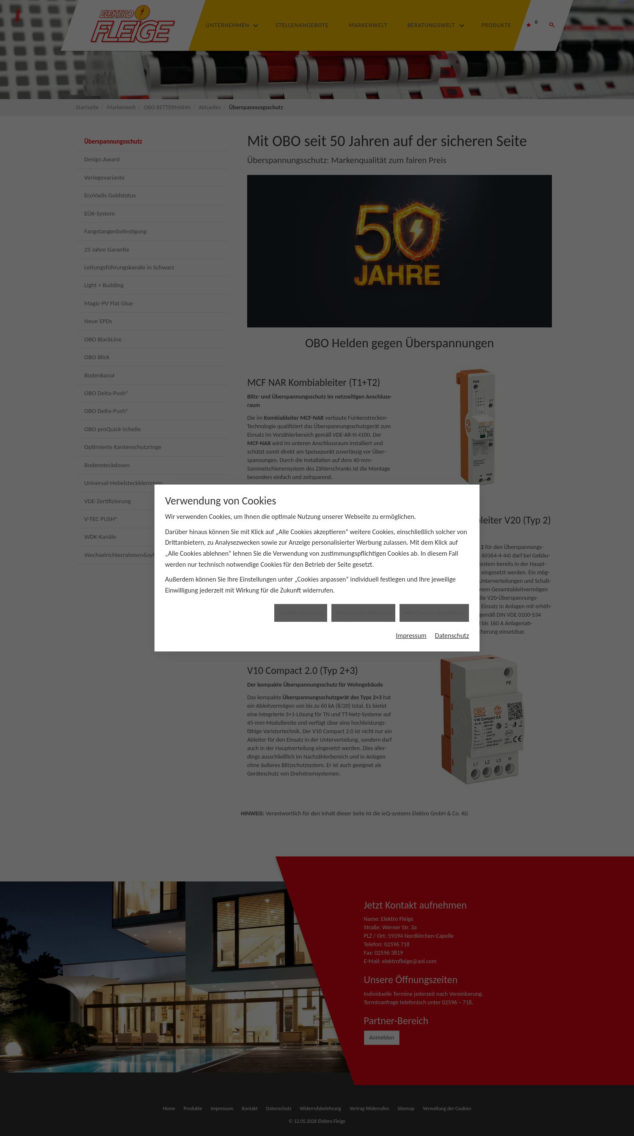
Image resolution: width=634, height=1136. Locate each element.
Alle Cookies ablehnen (363, 572)
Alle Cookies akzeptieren (434, 572)
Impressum (411, 594)
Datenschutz (452, 594)
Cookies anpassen (301, 572)
